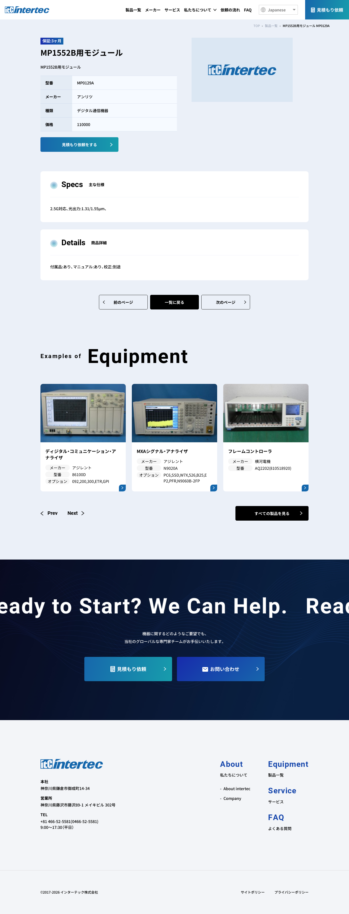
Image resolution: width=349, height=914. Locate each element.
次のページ (225, 302)
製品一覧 (133, 10)
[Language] (278, 10)
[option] (83, 437)
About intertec (236, 788)
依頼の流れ (230, 10)
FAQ (248, 10)
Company (232, 798)
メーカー (153, 10)
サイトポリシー (253, 892)
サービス (172, 10)
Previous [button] (49, 513)
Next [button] (75, 513)
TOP (256, 25)
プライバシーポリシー (291, 892)
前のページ (123, 302)
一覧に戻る (174, 302)
